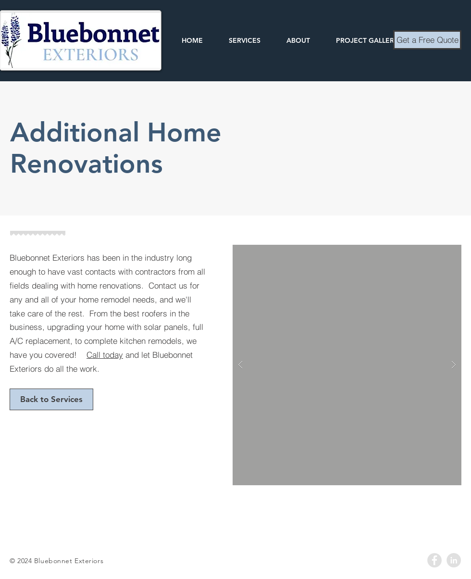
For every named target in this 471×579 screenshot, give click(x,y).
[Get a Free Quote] (427, 40)
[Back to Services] (51, 399)
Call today (105, 355)
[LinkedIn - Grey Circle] (453, 560)
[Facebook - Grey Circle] (434, 560)
